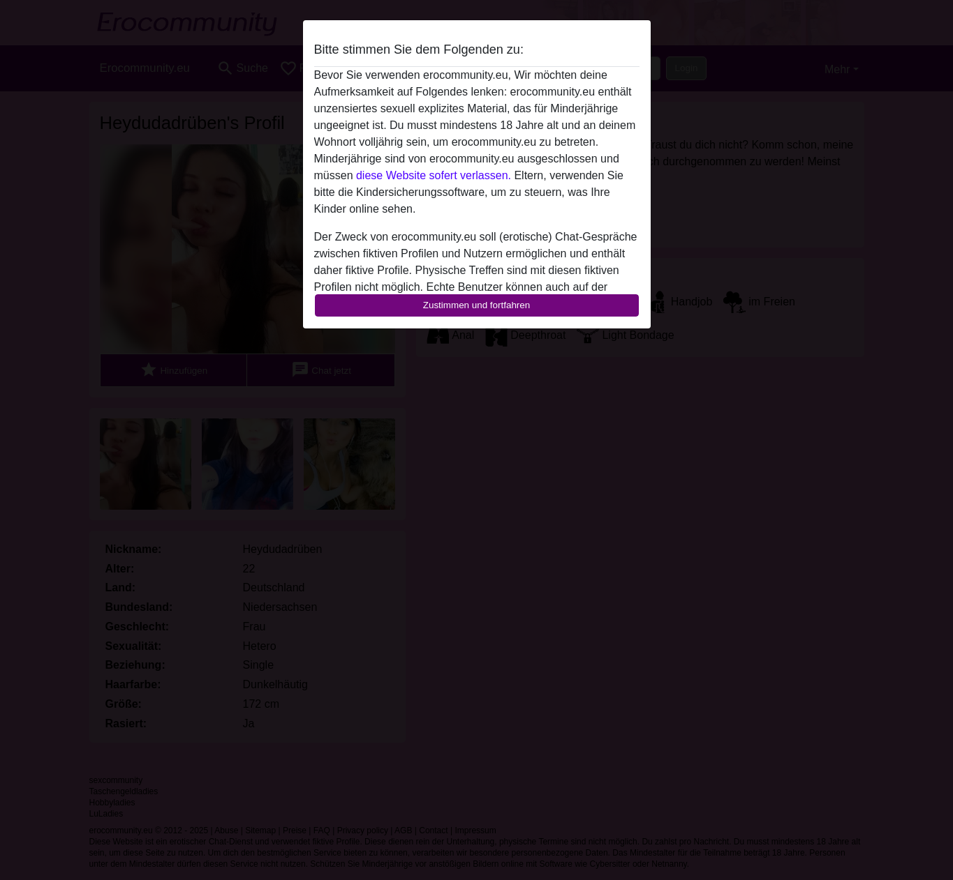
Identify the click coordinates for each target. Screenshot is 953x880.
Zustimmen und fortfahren (477, 305)
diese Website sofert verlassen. (433, 175)
